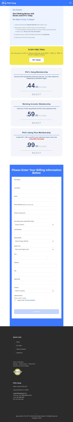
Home (18, 342)
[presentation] (29, 305)
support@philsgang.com (20, 393)
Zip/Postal (17, 279)
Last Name (17, 188)
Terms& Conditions (30, 300)
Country (16, 287)
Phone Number (23, 204)
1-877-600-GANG (23, 395)
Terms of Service (21, 349)
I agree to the (25, 300)
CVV (15, 254)
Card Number (18, 229)
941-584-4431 (20, 397)
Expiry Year (17, 246)
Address (16, 262)
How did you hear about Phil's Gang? (24, 221)
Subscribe (36, 311)
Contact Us (19, 353)
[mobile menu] (70, 3)
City (15, 271)
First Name (17, 179)
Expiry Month (17, 238)
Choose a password (19, 213)
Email (15, 196)
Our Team (19, 345)
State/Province (18, 295)
